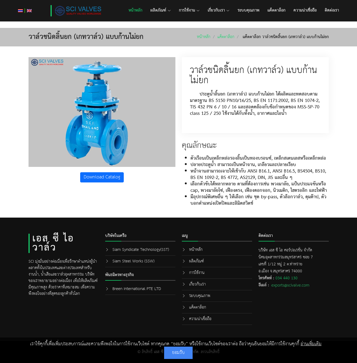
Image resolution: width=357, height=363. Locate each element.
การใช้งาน (189, 10)
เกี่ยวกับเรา (218, 10)
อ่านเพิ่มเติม (311, 344)
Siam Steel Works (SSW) (133, 261)
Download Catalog (102, 177)
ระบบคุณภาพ (248, 10)
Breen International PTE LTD (136, 288)
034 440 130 (286, 278)
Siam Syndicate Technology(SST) (140, 249)
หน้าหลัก (135, 10)
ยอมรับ (178, 353)
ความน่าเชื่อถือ (305, 10)
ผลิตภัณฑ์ (160, 10)
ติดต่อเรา (332, 10)
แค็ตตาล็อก (276, 10)
